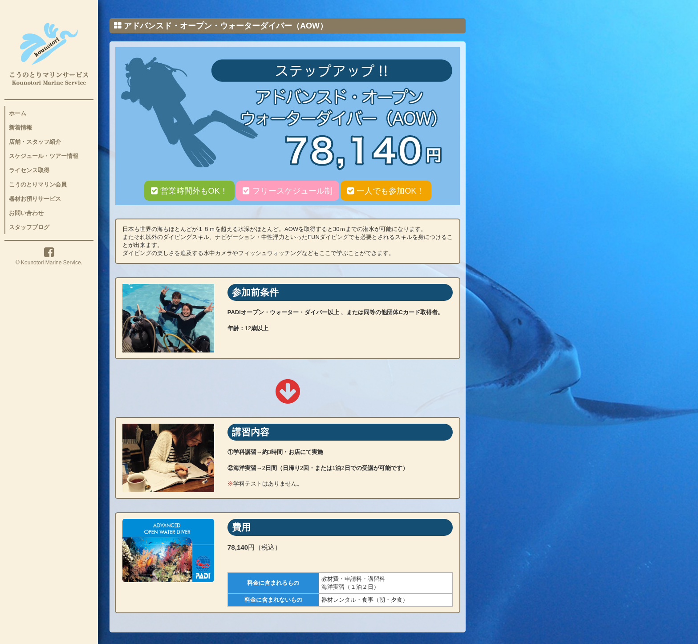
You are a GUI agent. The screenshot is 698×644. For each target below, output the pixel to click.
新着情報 (20, 127)
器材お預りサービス (35, 198)
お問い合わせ (26, 213)
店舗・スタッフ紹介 (35, 141)
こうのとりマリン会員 (38, 184)
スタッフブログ (29, 227)
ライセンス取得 (29, 170)
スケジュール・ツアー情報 (43, 156)
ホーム (17, 113)
